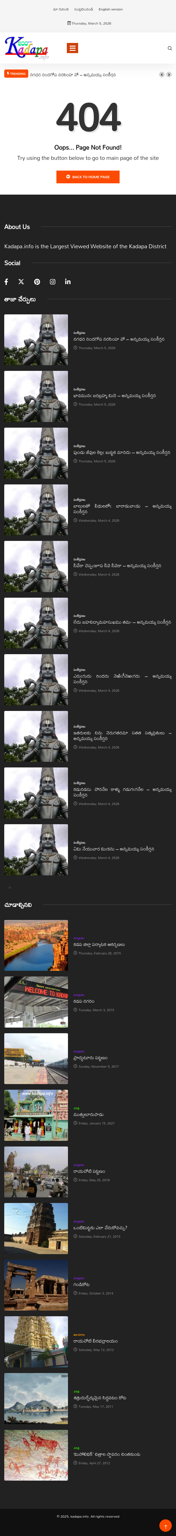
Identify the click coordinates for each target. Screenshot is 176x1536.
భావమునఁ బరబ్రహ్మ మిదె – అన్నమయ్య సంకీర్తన (115, 395)
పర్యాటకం (79, 938)
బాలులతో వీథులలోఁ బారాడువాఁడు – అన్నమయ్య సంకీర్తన (123, 508)
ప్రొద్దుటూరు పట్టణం (91, 1057)
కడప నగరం (84, 1001)
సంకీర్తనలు (79, 333)
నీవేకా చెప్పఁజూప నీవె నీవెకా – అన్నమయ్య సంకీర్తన (117, 565)
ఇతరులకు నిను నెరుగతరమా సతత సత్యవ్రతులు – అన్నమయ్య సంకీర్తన (123, 735)
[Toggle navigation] (72, 48)
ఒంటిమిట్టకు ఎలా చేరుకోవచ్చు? (100, 1227)
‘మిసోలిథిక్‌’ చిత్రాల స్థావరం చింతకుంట (107, 1454)
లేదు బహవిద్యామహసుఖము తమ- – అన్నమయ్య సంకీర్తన (122, 621)
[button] (162, 74)
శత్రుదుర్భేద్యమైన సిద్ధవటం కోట (100, 1397)
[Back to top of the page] (166, 1527)
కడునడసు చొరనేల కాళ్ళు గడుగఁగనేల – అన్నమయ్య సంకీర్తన (123, 791)
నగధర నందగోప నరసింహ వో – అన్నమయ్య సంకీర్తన (73, 74)
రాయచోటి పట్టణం (89, 1171)
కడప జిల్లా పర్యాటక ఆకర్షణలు (99, 944)
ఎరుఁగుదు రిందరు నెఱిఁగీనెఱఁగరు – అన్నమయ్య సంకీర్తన (123, 678)
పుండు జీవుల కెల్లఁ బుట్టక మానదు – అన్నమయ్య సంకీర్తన (122, 452)
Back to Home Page (87, 176)
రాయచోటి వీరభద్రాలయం (96, 1340)
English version (111, 9)
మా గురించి (61, 9)
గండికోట (82, 1284)
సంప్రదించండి (83, 9)
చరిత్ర (77, 1108)
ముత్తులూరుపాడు (89, 1114)
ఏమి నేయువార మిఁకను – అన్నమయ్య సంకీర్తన (114, 848)
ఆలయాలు (79, 1334)
